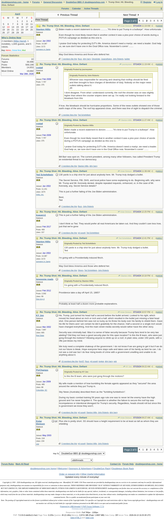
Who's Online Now (11, 37)
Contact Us (115, 464)
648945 (159, 367)
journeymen (125, 64)
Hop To (56, 454)
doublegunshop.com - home (15, 2)
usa (37, 444)
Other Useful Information (93, 474)
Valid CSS (89, 518)
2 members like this (69, 166)
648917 (159, 238)
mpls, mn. (40, 195)
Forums (36, 2)
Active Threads (91, 8)
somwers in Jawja (43, 49)
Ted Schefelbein (124, 238)
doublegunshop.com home (43, 468)
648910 (159, 120)
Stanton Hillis (125, 120)
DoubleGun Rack (101, 468)
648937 (159, 312)
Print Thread (41, 19)
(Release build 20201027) (82, 508)
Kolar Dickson (125, 26)
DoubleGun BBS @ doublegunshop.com (85, 2)
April (17, 14)
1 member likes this (69, 115)
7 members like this (69, 59)
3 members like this (69, 270)
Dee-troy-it (40, 299)
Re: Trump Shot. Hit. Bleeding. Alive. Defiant (65, 26)
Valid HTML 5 (75, 518)
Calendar (76, 8)
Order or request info (69, 474)
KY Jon (127, 367)
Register (145, 2)
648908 (159, 26)
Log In (157, 2)
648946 (159, 418)
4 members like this (69, 412)
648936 (159, 276)
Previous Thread (67, 15)
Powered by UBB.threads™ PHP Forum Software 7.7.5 (82, 506)
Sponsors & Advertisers (80, 468)
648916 (159, 212)
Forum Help (128, 464)
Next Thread (131, 15)
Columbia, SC (41, 390)
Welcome (62, 468)
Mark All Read (22, 464)
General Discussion (52, 2)
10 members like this (69, 361)
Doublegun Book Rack (123, 468)
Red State (40, 335)
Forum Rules (8, 464)
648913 (159, 171)
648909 (159, 64)
